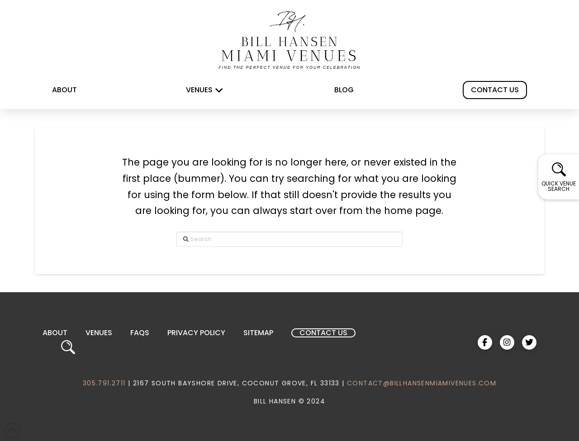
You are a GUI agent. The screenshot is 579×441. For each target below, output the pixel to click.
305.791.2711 (104, 383)
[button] (558, 176)
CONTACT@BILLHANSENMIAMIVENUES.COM (421, 383)
